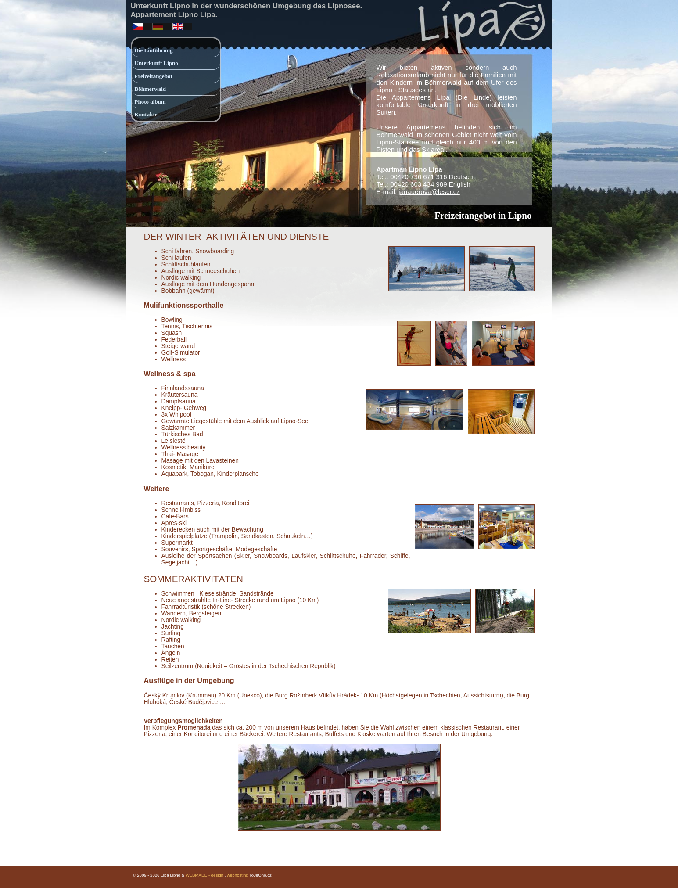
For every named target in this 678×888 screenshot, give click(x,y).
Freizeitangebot (153, 76)
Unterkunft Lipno (156, 63)
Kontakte (146, 114)
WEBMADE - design (204, 875)
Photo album (150, 101)
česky (137, 25)
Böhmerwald (150, 89)
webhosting (237, 875)
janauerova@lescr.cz (428, 191)
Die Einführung (154, 50)
